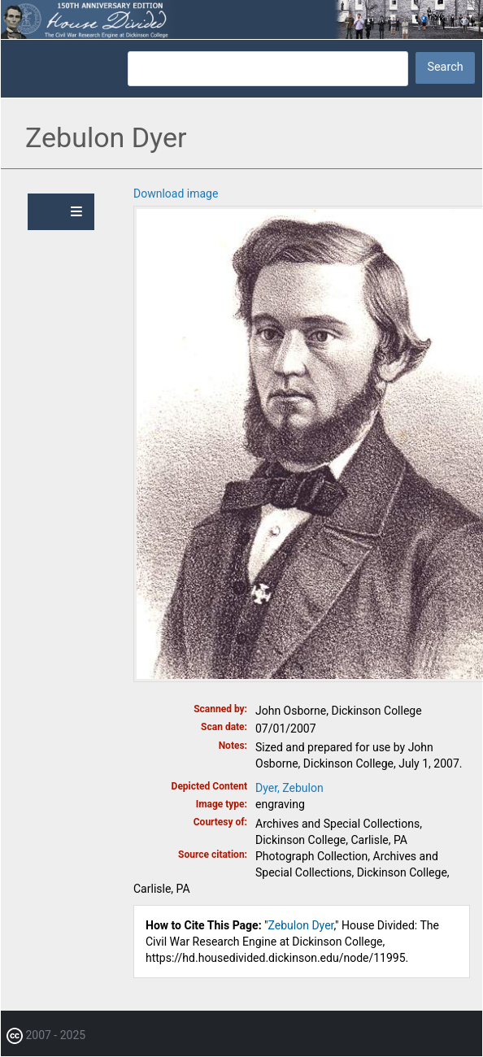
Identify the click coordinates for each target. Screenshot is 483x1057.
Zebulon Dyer (301, 925)
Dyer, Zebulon (289, 787)
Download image (175, 193)
